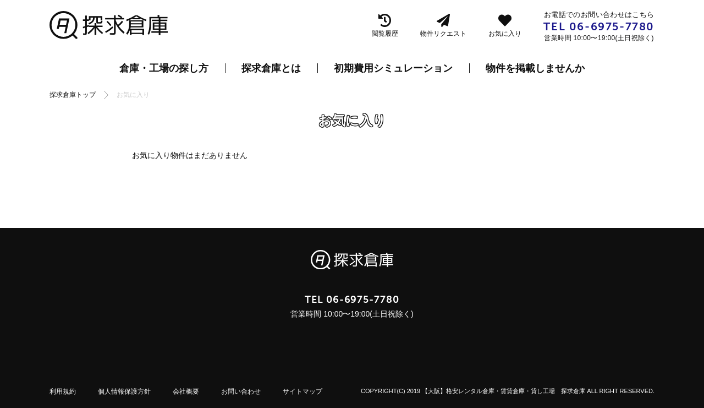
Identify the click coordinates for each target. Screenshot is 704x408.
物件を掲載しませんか (535, 68)
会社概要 (186, 391)
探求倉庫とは (271, 68)
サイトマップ (302, 391)
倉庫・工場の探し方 (163, 68)
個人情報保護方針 (124, 391)
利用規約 (63, 391)
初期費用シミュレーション (393, 68)
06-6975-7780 (611, 26)
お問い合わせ (241, 391)
